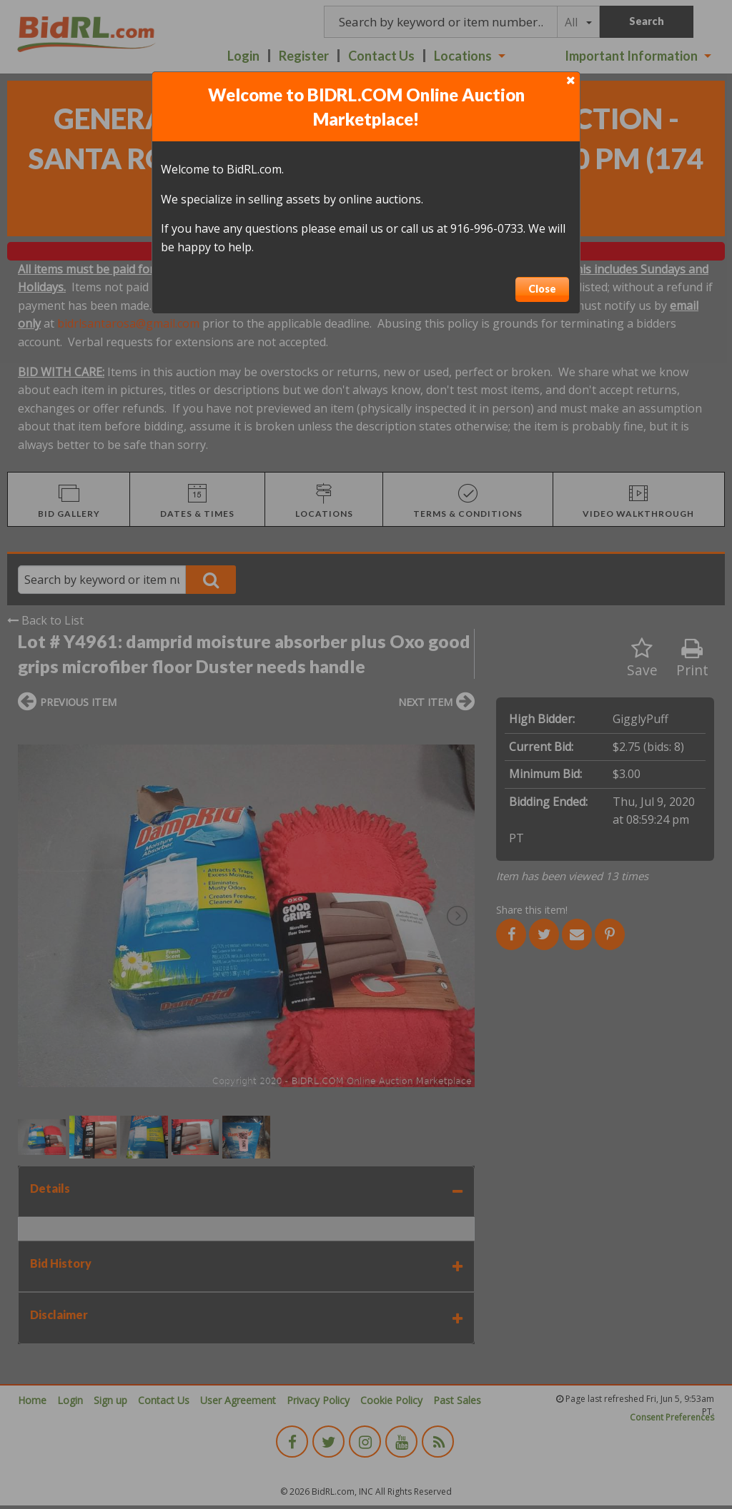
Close (542, 289)
